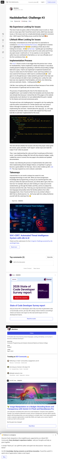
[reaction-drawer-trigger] (3, 34)
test (30, 21)
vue (11, 21)
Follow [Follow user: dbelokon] (32, 333)
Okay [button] (4, 457)
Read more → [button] (14, 247)
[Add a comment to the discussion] (33, 263)
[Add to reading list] (3, 47)
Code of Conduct (27, 268)
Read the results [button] (31, 318)
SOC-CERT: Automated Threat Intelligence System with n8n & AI (29, 236)
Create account (51, 2)
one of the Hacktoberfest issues (27, 45)
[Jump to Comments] (3, 40)
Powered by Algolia (33, 2)
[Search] (7, 2)
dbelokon (16, 8)
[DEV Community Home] (2, 2)
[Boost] (3, 52)
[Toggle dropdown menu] (53, 201)
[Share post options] (3, 57)
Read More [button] (32, 426)
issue (13, 63)
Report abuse (37, 268)
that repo (32, 49)
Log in (42, 2)
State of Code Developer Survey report (27, 305)
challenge (24, 21)
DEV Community (21, 357)
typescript (17, 21)
